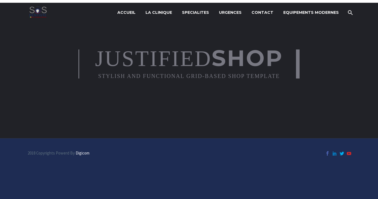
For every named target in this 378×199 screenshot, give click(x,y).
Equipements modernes (311, 12)
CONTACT (262, 12)
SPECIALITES (195, 12)
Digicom (82, 153)
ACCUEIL (126, 12)
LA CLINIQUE (159, 12)
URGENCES (230, 12)
